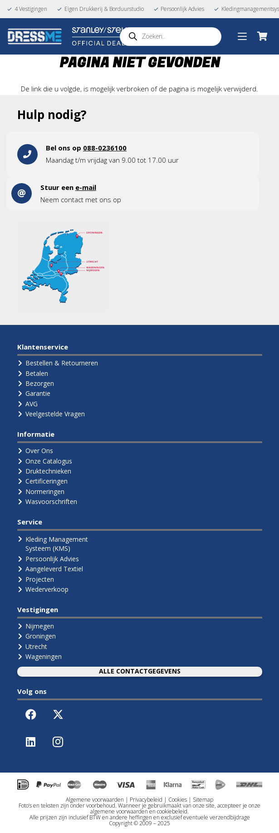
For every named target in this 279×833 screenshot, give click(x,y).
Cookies (177, 799)
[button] (242, 36)
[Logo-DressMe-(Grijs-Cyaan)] (35, 36)
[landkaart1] (62, 265)
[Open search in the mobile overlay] (170, 36)
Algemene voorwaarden (95, 799)
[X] (58, 714)
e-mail (85, 187)
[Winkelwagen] (262, 36)
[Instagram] (58, 741)
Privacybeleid (146, 799)
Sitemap (203, 799)
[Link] (139, 154)
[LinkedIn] (30, 741)
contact (72, 199)
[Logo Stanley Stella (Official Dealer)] (103, 36)
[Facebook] (30, 714)
